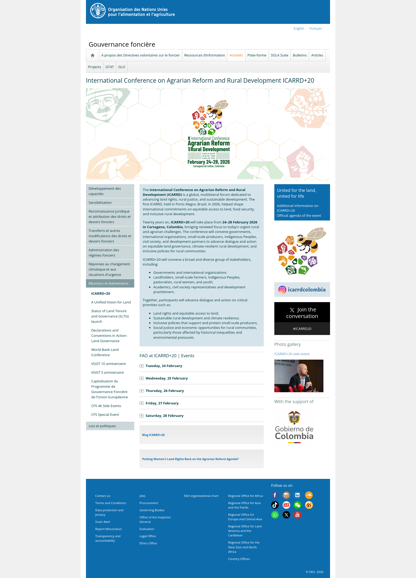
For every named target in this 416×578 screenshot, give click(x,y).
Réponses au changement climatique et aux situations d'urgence (109, 269)
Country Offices (239, 559)
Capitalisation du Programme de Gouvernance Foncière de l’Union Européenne (109, 389)
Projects (94, 66)
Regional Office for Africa (245, 496)
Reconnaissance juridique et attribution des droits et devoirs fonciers (110, 216)
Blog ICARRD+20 (153, 435)
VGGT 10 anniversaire (108, 363)
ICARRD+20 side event (292, 353)
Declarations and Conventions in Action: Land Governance (109, 335)
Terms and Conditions (110, 503)
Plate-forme (257, 55)
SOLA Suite (279, 55)
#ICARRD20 (302, 328)
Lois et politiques (102, 425)
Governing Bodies (152, 510)
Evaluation (147, 529)
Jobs (142, 496)
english (299, 28)
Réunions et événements (108, 283)
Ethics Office (148, 543)
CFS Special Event (105, 414)
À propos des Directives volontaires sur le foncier (140, 55)
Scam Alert (102, 522)
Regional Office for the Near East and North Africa (243, 546)
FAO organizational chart (201, 496)
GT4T (110, 66)
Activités (236, 55)
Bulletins (300, 55)
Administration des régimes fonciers (104, 253)
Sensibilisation (100, 202)
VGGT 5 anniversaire (107, 372)
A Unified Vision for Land (111, 302)
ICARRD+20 (100, 293)
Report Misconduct (108, 529)
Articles (317, 55)
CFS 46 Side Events (106, 405)
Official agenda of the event (299, 215)
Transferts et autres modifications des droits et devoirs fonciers (110, 236)
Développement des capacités (105, 191)
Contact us (102, 496)
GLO (121, 66)
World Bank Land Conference (105, 352)
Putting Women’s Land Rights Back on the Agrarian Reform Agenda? (190, 459)
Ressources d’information (204, 55)
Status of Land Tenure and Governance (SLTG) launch (110, 316)
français (316, 28)
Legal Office (148, 536)
